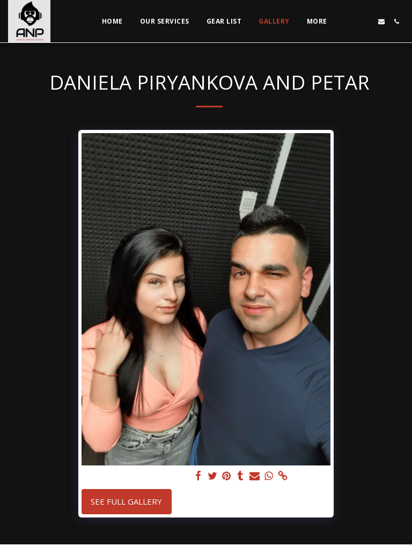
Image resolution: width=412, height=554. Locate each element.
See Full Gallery (126, 501)
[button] (351, 21)
